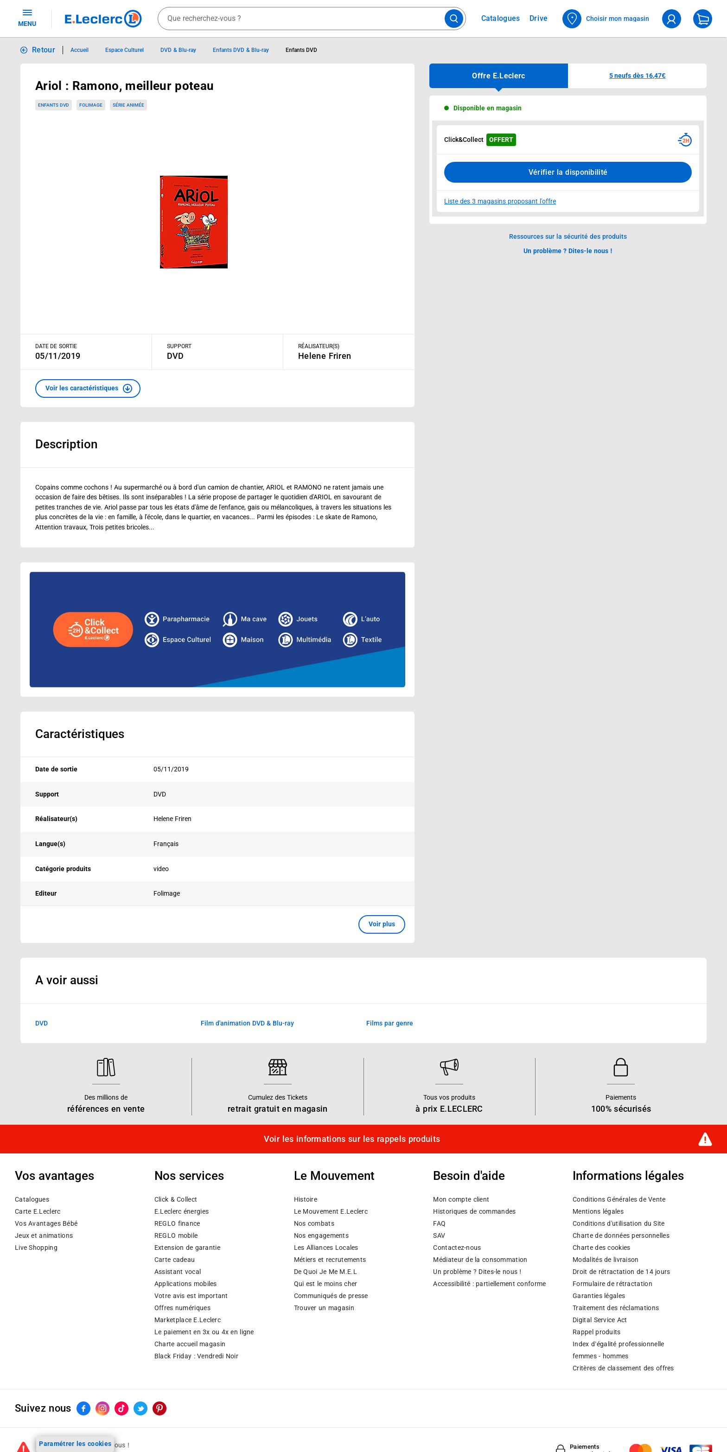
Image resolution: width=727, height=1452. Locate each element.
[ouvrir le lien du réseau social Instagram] (102, 1408)
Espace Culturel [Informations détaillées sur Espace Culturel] (124, 50)
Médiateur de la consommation (480, 1259)
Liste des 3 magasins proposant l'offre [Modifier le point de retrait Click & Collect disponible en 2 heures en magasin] (500, 201)
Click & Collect (175, 1199)
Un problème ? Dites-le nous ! (477, 1271)
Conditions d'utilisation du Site (618, 1223)
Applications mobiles (185, 1283)
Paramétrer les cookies (75, 1443)
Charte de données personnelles (621, 1235)
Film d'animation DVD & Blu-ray (247, 1023)
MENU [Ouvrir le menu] (27, 17)
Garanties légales (599, 1295)
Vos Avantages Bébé (46, 1223)
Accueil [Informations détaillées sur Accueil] (79, 50)
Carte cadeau (174, 1259)
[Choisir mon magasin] (606, 18)
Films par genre (389, 1023)
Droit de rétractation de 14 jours (621, 1271)
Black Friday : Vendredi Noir (196, 1355)
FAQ (439, 1223)
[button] (87, 388)
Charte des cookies (601, 1247)
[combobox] (312, 18)
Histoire (305, 1199)
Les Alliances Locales (326, 1247)
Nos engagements (321, 1235)
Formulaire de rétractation (612, 1283)
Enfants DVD (53, 105)
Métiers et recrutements (330, 1259)
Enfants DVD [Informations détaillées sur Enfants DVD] (301, 50)
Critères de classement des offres (623, 1367)
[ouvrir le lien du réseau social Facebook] (83, 1408)
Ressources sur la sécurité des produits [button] (568, 236)
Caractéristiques (79, 733)
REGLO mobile (176, 1235)
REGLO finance (177, 1223)
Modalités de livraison (605, 1259)
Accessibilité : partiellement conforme (489, 1283)
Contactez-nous (457, 1247)
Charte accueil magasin (189, 1343)
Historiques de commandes (474, 1211)
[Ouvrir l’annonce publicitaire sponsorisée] (217, 630)
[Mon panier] (702, 18)
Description (66, 444)
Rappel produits (596, 1331)
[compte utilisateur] (671, 18)
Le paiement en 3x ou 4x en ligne (204, 1331)
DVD (41, 1023)
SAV (439, 1235)
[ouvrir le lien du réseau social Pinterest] (159, 1408)
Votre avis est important (191, 1295)
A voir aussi (66, 980)
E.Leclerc (187, 1319)
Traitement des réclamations (616, 1307)
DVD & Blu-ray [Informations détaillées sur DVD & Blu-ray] (178, 50)
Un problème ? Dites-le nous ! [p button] (567, 251)
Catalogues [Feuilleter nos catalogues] (500, 18)
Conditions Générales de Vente (619, 1199)
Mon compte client (461, 1199)
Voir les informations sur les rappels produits (352, 1139)
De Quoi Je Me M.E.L (325, 1271)
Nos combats (314, 1223)
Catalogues (32, 1199)
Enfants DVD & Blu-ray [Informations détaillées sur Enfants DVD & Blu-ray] (241, 50)
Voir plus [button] (382, 924)
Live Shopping (36, 1247)
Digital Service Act (600, 1319)
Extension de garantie (187, 1247)
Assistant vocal (177, 1271)
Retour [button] (43, 50)
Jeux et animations (44, 1235)
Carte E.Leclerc (37, 1211)
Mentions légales (598, 1211)
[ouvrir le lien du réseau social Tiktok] (121, 1408)
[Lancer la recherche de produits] (454, 18)
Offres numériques (182, 1307)
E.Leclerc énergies (181, 1211)
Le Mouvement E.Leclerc (331, 1211)
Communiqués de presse (331, 1295)
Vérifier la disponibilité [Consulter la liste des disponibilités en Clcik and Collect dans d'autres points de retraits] (568, 172)
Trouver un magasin (324, 1307)
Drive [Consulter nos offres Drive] (538, 18)
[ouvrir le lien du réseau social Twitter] (140, 1408)
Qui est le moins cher (325, 1283)
